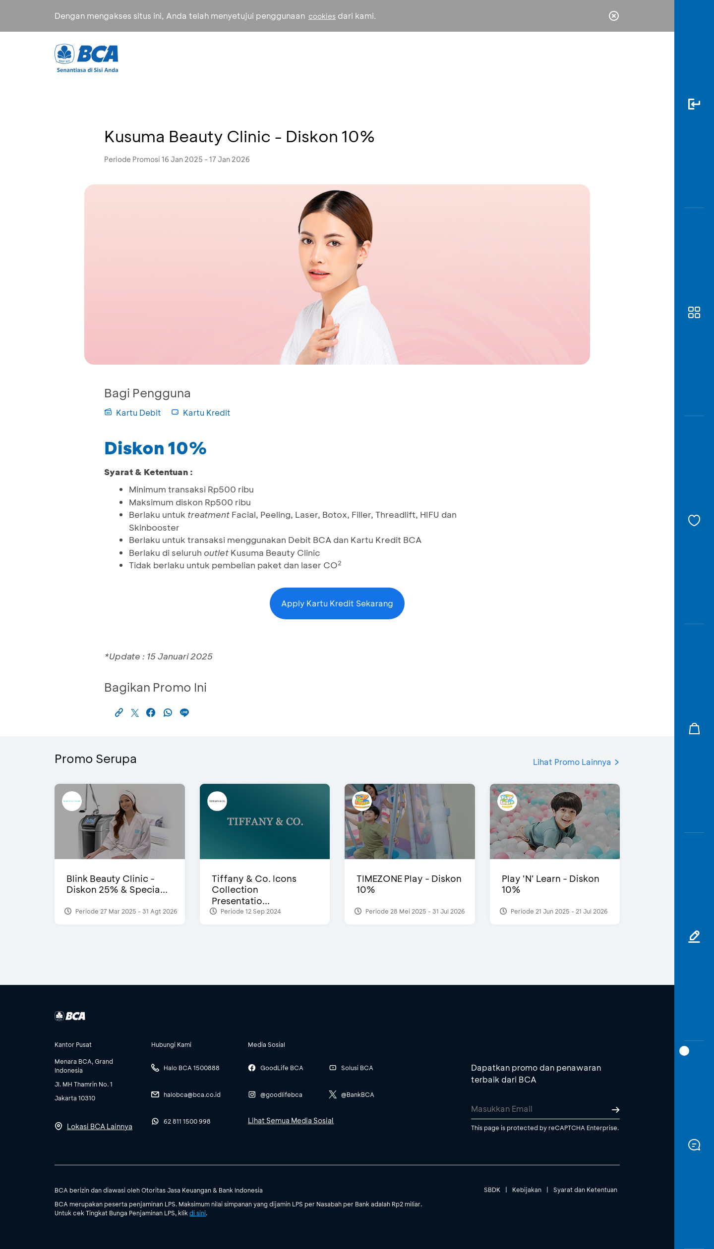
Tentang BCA (399, 57)
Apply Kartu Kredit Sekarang (337, 603)
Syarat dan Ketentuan (585, 1190)
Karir (465, 57)
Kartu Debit (132, 412)
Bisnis (331, 57)
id (593, 58)
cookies (322, 16)
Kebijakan (526, 1190)
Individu (274, 57)
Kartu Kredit (201, 412)
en (611, 58)
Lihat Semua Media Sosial (291, 1120)
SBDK (492, 1190)
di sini (197, 1213)
